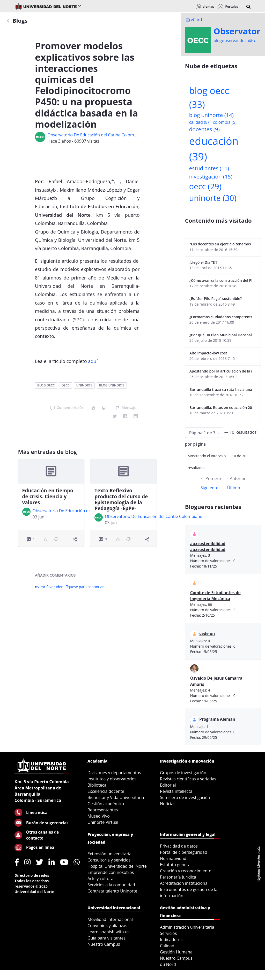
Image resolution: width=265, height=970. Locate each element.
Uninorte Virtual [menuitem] (102, 822)
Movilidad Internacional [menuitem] (110, 919)
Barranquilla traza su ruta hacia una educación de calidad (220, 389)
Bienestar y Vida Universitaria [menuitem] (115, 797)
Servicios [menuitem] (168, 933)
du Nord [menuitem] (168, 964)
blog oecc (46, 385)
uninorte (84, 385)
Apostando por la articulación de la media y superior (220, 371)
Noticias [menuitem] (167, 803)
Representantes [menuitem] (102, 810)
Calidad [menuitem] (167, 946)
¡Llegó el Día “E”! (203, 262)
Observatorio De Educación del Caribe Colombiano (93, 135)
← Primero (210, 478)
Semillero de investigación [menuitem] (185, 797)
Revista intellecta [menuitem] (176, 791)
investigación (210, 176)
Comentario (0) (66, 407)
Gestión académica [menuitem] (105, 803)
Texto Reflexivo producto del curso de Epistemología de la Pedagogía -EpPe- (121, 499)
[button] (248, 7)
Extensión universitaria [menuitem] (109, 854)
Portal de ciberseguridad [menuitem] (183, 852)
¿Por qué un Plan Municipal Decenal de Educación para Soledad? (220, 334)
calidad (199, 122)
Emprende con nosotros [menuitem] (110, 872)
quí (94, 361)
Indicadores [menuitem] (171, 939)
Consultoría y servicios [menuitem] (108, 860)
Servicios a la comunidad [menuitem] (111, 885)
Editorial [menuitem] (168, 785)
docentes (204, 129)
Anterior (238, 478)
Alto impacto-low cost (208, 353)
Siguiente (209, 488)
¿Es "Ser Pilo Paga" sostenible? (215, 298)
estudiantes (209, 168)
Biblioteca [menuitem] (96, 785)
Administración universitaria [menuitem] (187, 927)
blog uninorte (111, 385)
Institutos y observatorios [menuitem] (111, 779)
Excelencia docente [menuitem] (105, 791)
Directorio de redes (31, 875)
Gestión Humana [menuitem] (176, 952)
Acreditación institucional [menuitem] (184, 883)
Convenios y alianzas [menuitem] (107, 925)
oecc (65, 385)
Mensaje (125, 407)
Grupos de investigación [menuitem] (183, 772)
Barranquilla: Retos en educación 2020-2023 (220, 407)
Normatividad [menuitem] (173, 858)
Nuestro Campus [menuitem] (103, 944)
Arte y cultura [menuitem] (100, 878)
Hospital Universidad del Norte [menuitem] (117, 866)
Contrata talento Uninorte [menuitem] (112, 891)
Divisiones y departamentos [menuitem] (114, 772)
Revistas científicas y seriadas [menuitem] (188, 779)
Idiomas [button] (205, 6)
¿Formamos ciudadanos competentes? (220, 316)
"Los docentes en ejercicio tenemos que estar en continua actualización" (220, 244)
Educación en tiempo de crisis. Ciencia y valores (47, 496)
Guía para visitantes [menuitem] (106, 938)
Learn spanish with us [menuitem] (108, 932)
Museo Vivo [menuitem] (98, 816)
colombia (225, 122)
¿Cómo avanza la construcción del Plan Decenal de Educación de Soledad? (220, 280)
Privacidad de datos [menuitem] (179, 846)
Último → (236, 488)
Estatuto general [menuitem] (176, 864)
